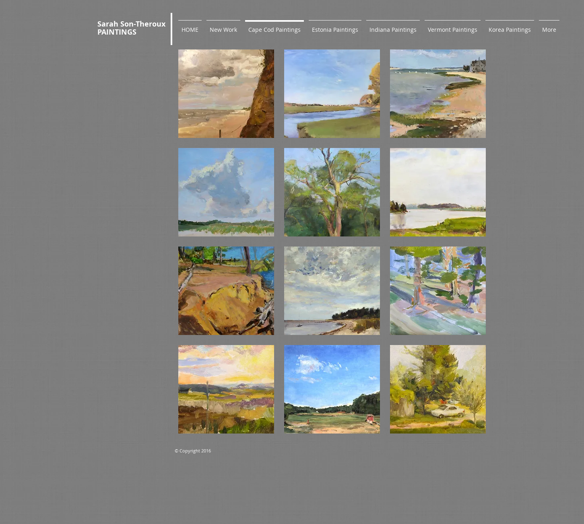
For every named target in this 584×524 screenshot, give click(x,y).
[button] (226, 93)
